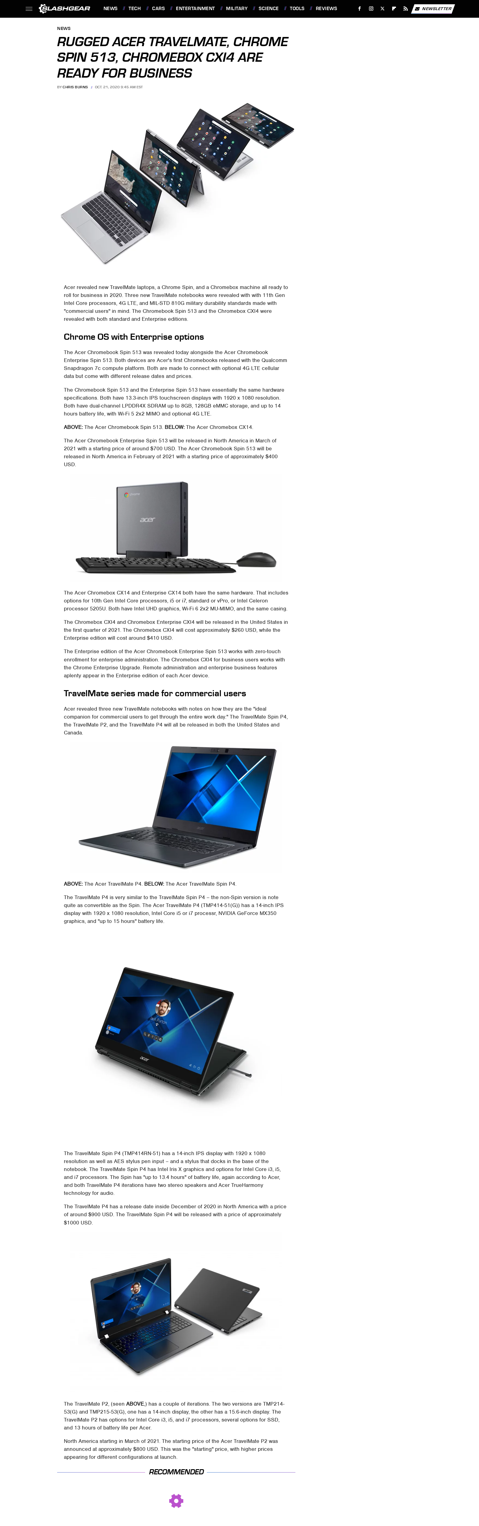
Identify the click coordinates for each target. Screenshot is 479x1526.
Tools (297, 8)
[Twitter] (382, 8)
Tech (135, 8)
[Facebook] (359, 8)
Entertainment (195, 8)
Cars (158, 8)
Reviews (326, 8)
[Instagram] (371, 8)
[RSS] (405, 8)
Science (269, 8)
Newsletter (433, 9)
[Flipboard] (394, 8)
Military (236, 8)
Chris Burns (75, 87)
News (111, 8)
